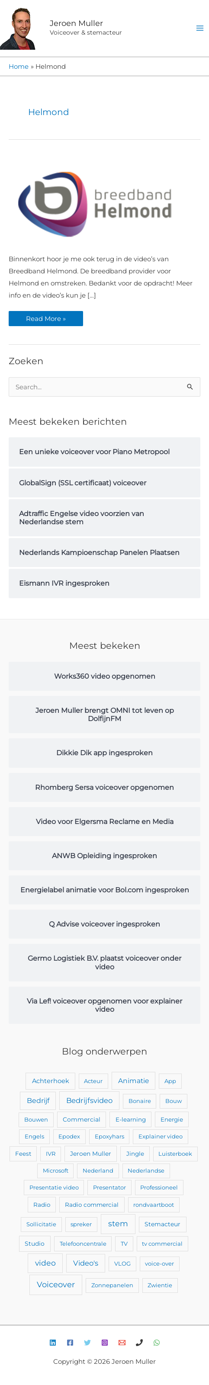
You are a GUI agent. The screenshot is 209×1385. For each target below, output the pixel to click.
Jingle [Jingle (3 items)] (135, 1153)
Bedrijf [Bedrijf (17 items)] (38, 1100)
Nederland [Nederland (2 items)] (98, 1170)
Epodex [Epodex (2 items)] (69, 1136)
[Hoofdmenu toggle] (200, 28)
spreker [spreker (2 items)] (81, 1224)
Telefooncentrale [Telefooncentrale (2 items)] (83, 1243)
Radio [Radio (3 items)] (41, 1204)
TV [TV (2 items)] (124, 1243)
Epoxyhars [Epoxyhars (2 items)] (109, 1136)
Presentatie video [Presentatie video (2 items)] (54, 1187)
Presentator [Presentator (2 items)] (109, 1187)
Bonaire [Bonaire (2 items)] (140, 1100)
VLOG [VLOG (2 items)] (122, 1263)
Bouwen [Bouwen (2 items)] (36, 1119)
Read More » (46, 317)
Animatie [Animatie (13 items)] (133, 1081)
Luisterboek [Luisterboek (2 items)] (175, 1153)
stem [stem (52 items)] (118, 1223)
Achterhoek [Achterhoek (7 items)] (50, 1081)
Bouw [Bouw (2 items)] (173, 1100)
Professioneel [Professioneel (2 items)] (159, 1187)
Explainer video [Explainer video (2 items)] (160, 1136)
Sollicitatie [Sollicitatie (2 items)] (41, 1224)
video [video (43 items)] (45, 1262)
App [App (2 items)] (170, 1080)
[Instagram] (104, 1342)
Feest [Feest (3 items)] (23, 1153)
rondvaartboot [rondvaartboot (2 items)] (153, 1204)
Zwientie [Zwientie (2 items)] (160, 1285)
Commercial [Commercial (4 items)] (81, 1119)
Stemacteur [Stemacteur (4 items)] (162, 1224)
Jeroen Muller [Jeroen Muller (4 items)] (90, 1153)
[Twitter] (87, 1342)
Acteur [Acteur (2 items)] (93, 1080)
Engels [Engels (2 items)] (34, 1136)
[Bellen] (139, 1342)
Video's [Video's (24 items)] (85, 1263)
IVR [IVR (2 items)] (50, 1153)
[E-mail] (122, 1342)
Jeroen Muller (76, 23)
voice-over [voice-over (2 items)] (159, 1263)
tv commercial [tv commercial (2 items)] (162, 1243)
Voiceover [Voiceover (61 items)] (56, 1284)
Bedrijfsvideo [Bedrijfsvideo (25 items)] (89, 1100)
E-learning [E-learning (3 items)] (131, 1119)
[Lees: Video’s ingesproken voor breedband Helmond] (95, 203)
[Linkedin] (52, 1342)
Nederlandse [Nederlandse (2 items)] (146, 1170)
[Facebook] (70, 1342)
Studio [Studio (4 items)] (35, 1243)
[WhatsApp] (156, 1342)
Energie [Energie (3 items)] (172, 1119)
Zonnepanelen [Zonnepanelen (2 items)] (112, 1285)
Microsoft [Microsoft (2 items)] (55, 1170)
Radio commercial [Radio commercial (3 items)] (92, 1204)
